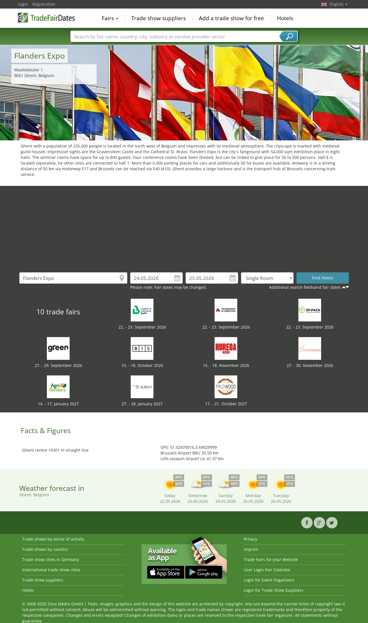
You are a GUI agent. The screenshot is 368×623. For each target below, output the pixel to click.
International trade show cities (51, 569)
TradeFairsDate (46, 17)
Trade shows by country (45, 549)
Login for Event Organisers (269, 580)
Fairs (110, 18)
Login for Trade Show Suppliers (273, 590)
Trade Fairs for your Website (271, 559)
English (339, 4)
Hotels (285, 18)
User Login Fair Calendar (267, 569)
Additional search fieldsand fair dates (305, 287)
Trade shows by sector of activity (53, 539)
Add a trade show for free (231, 18)
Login (23, 4)
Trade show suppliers (158, 18)
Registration (43, 4)
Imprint (251, 549)
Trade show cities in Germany (50, 559)
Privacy (250, 539)
